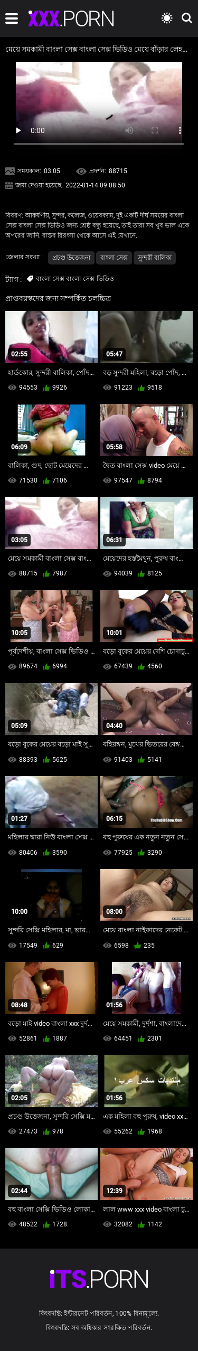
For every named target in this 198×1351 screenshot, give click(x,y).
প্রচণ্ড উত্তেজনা (71, 257)
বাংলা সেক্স (114, 257)
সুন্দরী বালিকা (155, 257)
